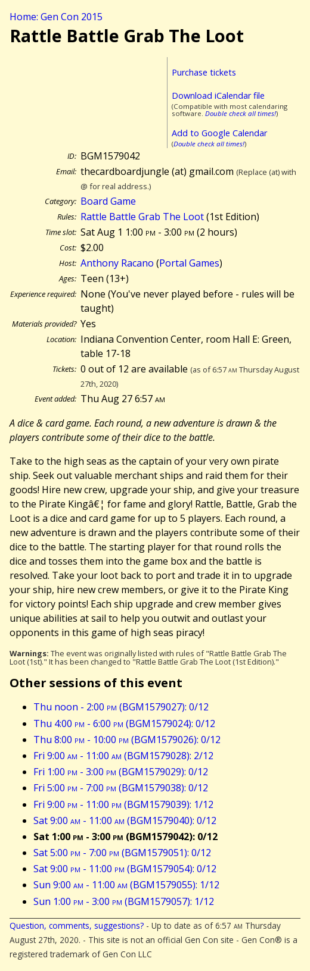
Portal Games (189, 263)
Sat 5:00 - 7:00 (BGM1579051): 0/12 (122, 852)
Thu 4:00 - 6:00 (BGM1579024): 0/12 (124, 723)
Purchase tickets (204, 72)
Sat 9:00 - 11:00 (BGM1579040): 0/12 (124, 820)
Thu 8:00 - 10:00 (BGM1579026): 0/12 (127, 739)
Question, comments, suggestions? (77, 925)
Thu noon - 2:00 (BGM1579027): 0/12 (121, 706)
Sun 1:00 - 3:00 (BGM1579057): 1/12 (123, 901)
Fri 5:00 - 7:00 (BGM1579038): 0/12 (120, 787)
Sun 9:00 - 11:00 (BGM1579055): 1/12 (126, 884)
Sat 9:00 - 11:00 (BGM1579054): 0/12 (124, 868)
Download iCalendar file (218, 95)
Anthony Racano (117, 263)
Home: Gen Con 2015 (56, 16)
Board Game (108, 201)
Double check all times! (240, 113)
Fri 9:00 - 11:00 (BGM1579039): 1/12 (123, 804)
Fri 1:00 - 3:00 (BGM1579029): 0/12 (120, 771)
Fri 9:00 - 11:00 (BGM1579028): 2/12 (123, 755)
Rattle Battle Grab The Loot (142, 216)
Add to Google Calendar (219, 133)
